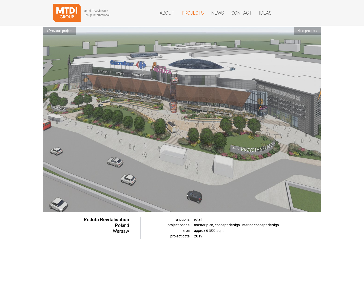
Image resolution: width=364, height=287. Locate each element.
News (217, 13)
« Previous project (59, 31)
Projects (193, 13)
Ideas (265, 13)
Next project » (308, 31)
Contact (241, 13)
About (166, 13)
